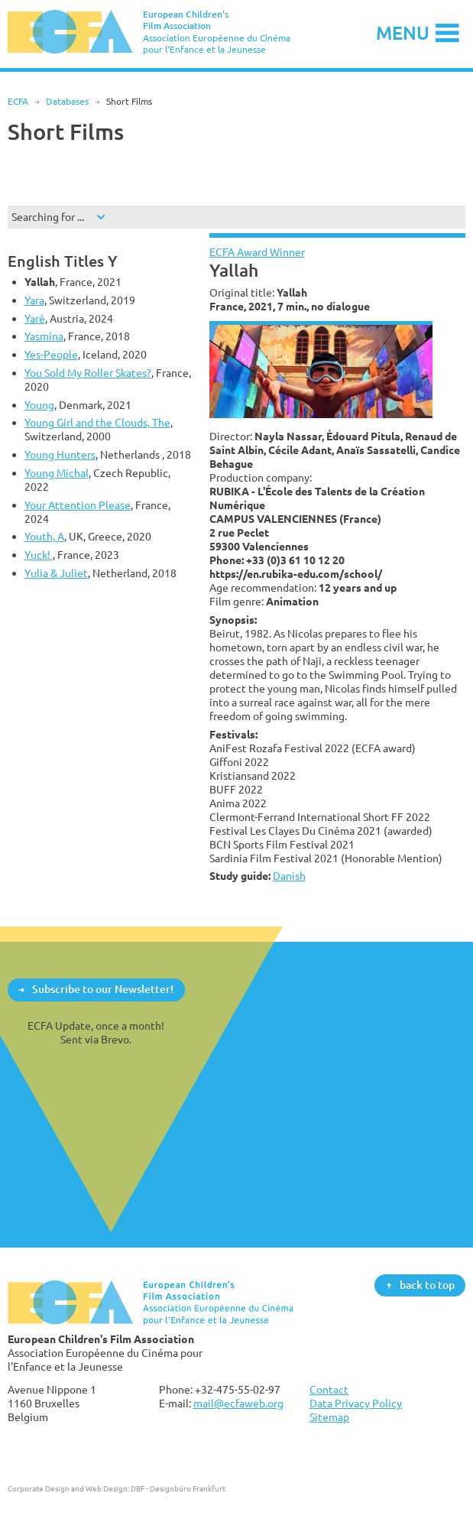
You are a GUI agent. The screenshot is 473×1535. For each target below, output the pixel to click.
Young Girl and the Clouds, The (97, 422)
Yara (34, 300)
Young (39, 404)
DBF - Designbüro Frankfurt (178, 1488)
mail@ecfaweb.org (238, 1403)
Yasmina (43, 335)
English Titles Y (63, 261)
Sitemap (329, 1416)
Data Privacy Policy (355, 1403)
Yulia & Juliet (56, 572)
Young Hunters (60, 454)
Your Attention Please (77, 504)
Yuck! (38, 554)
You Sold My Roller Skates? (87, 372)
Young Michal (56, 472)
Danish (289, 875)
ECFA (18, 101)
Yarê (34, 318)
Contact (328, 1389)
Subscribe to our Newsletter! (102, 988)
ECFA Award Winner (257, 251)
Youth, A (44, 536)
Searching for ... (47, 216)
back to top (427, 1284)
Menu (402, 32)
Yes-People (51, 354)
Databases (67, 101)
